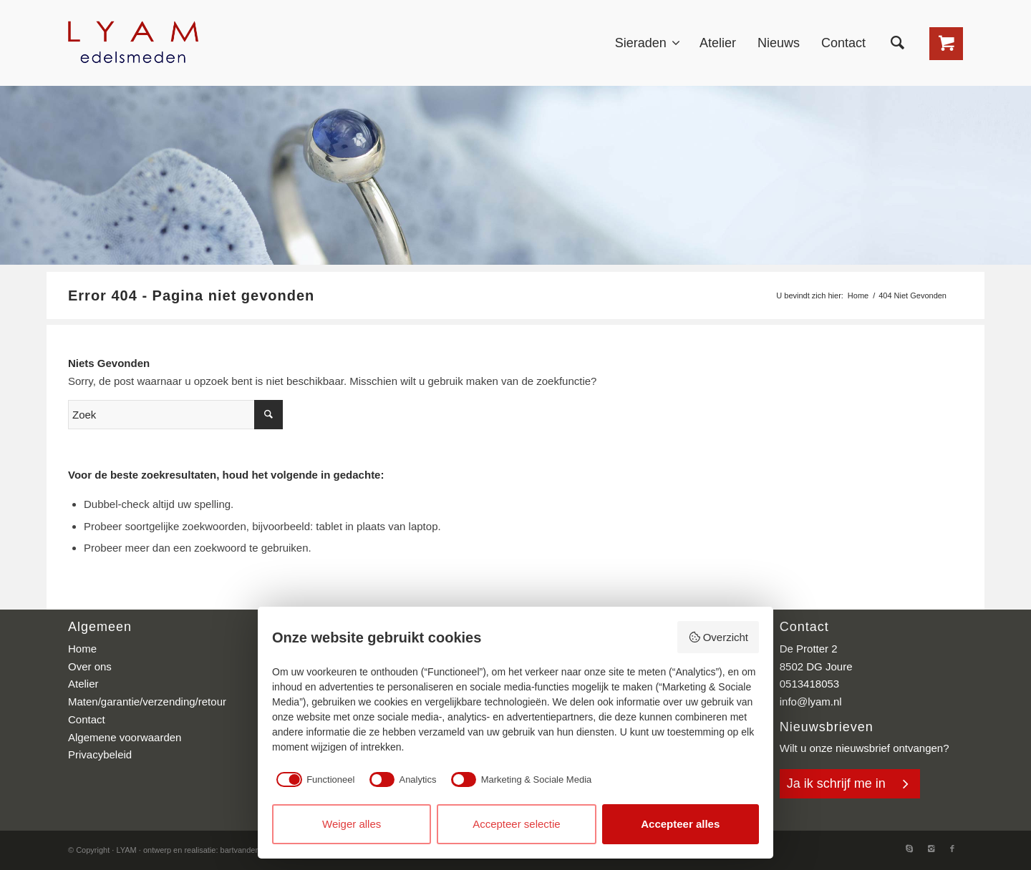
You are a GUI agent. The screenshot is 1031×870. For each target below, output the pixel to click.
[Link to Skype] (909, 848)
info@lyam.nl (811, 701)
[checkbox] (313, 779)
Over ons (90, 666)
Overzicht (718, 637)
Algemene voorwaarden (124, 737)
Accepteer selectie (517, 824)
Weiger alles (351, 824)
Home (858, 295)
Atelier (83, 684)
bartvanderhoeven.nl (256, 850)
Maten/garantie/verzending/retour (147, 701)
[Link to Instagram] (931, 848)
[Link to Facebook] (952, 848)
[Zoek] (897, 43)
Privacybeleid (100, 754)
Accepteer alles (680, 824)
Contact (86, 719)
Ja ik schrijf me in (836, 783)
